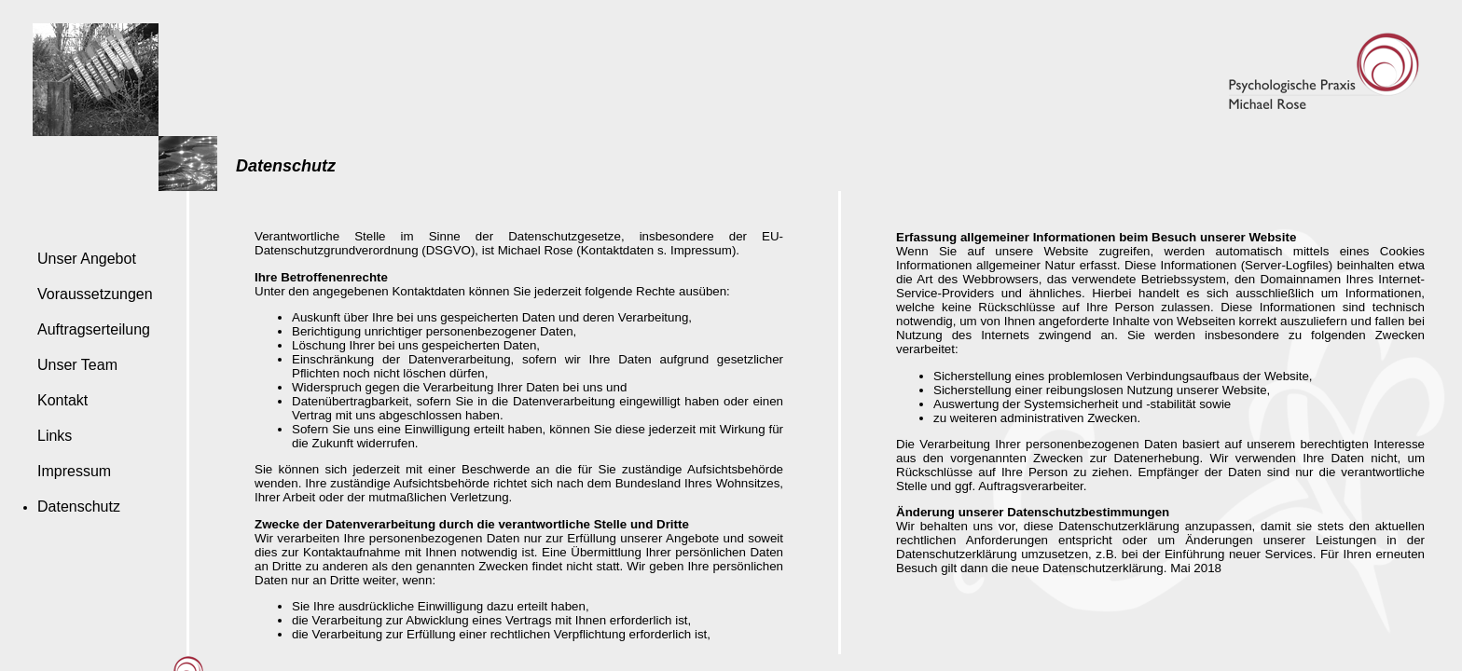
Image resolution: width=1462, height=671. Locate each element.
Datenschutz (78, 506)
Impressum (74, 471)
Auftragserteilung (93, 329)
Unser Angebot (86, 259)
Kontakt (62, 400)
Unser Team (77, 365)
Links (54, 436)
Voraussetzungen (95, 294)
